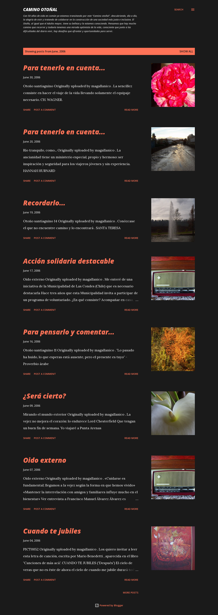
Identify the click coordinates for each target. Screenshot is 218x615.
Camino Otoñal (40, 9)
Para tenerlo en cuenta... (64, 67)
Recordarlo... (44, 202)
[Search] (178, 10)
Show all (186, 51)
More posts (130, 592)
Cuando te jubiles (52, 531)
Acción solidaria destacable (68, 261)
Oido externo (44, 460)
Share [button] (27, 109)
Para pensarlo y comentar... (68, 332)
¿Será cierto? (44, 396)
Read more (131, 109)
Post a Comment (45, 109)
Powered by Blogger (109, 605)
